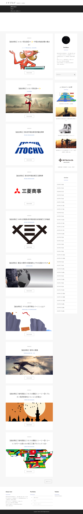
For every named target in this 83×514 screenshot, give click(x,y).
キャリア (23, 47)
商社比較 (25, 135)
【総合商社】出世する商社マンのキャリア (66, 135)
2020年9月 (59, 304)
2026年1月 (59, 188)
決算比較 (29, 135)
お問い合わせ (13, 6)
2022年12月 (60, 254)
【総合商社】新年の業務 (29, 350)
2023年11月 (60, 226)
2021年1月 (59, 290)
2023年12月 (60, 223)
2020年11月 (60, 297)
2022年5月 (59, 272)
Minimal (39, 511)
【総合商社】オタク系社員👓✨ (29, 88)
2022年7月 (59, 265)
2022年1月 (59, 283)
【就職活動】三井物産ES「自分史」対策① (66, 167)
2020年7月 (59, 311)
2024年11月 (60, 209)
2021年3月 (59, 286)
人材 (32, 47)
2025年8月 (59, 195)
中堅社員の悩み (28, 47)
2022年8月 (59, 261)
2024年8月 (59, 212)
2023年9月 (59, 233)
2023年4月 (59, 240)
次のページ (48, 481)
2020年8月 (59, 307)
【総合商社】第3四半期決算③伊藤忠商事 (29, 132)
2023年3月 (59, 244)
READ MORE (29, 72)
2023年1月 (59, 251)
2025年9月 (59, 191)
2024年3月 (59, 216)
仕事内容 (27, 265)
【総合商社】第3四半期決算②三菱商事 (29, 176)
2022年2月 (59, 279)
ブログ (11, 8)
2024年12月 (60, 205)
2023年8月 (59, 237)
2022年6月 (59, 269)
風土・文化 (33, 353)
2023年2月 (59, 247)
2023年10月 (60, 230)
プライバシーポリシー (15, 11)
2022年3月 (59, 276)
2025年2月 (59, 198)
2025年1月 (59, 202)
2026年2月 (59, 184)
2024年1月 (59, 219)
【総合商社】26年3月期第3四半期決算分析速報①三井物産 (29, 219)
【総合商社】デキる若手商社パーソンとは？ (29, 306)
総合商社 (35, 47)
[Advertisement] (41, 22)
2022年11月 (60, 258)
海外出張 (29, 399)
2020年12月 (60, 293)
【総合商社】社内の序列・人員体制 (66, 103)
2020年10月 (60, 300)
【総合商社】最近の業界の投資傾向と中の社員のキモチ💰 (29, 263)
